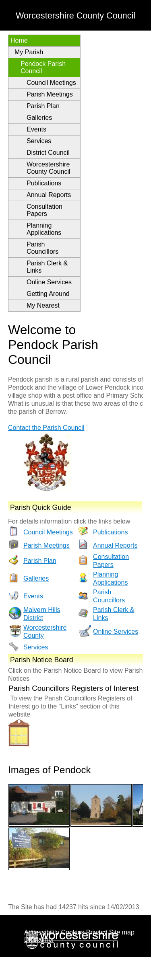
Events (36, 129)
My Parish (28, 52)
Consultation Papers (44, 210)
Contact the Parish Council (46, 427)
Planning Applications (44, 229)
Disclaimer (39, 939)
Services (39, 141)
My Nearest (43, 305)
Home (19, 40)
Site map (121, 932)
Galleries (39, 117)
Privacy (96, 932)
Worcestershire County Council (48, 168)
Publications (44, 183)
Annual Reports (49, 194)
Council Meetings (51, 82)
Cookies (73, 932)
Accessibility (41, 932)
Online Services (49, 282)
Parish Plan (43, 106)
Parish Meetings (50, 94)
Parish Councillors (42, 248)
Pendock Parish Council (43, 67)
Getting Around (48, 293)
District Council (48, 152)
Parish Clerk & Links (47, 267)
